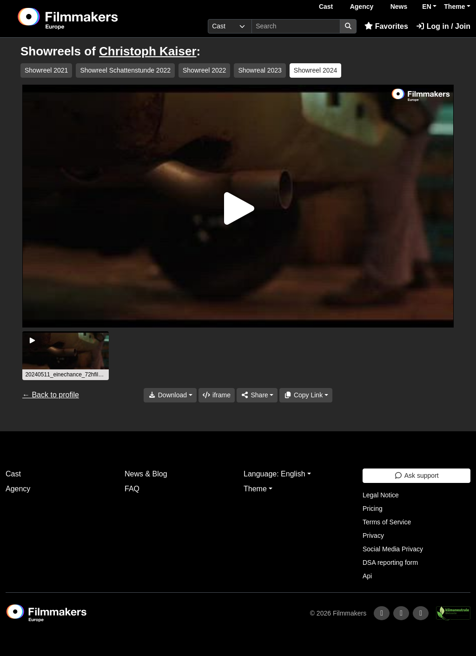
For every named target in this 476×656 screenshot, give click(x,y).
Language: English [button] (274, 474)
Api (367, 576)
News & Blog (146, 474)
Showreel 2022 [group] (204, 70)
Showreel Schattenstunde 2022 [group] (125, 70)
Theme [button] (454, 6)
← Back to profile (50, 395)
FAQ (132, 489)
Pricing (373, 508)
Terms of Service (387, 522)
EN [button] (426, 6)
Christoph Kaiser (148, 51)
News (399, 6)
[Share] (257, 395)
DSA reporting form (390, 562)
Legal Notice (381, 495)
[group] (65, 355)
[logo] (90, 18)
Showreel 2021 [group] (46, 70)
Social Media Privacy (393, 549)
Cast (326, 6)
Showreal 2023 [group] (259, 70)
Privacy (373, 535)
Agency (362, 6)
